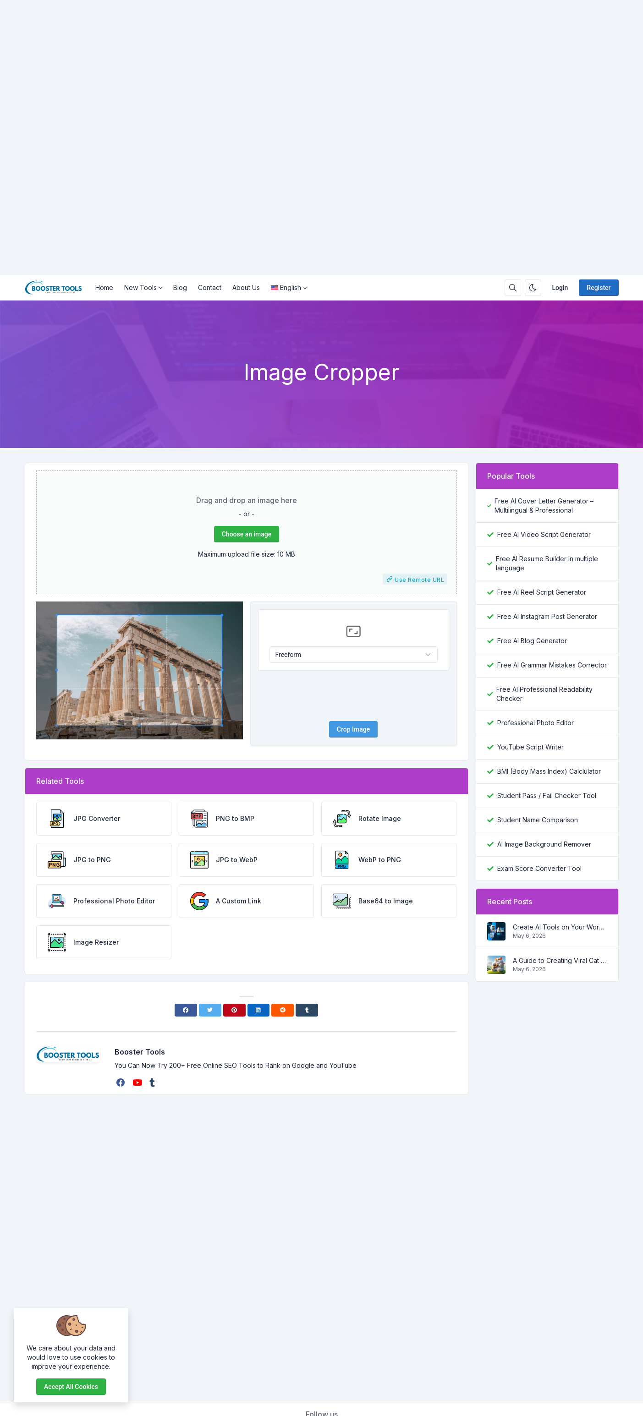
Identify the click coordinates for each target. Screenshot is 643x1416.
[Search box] (513, 287)
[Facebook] (186, 1010)
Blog (180, 287)
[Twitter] (210, 1010)
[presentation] (353, 696)
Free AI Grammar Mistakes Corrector (552, 665)
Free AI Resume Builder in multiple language (547, 563)
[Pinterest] (234, 1010)
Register (598, 287)
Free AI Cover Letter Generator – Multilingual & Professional (544, 505)
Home (104, 287)
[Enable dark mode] (533, 287)
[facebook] (122, 1082)
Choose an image (246, 534)
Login (560, 287)
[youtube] (138, 1082)
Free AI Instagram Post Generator (547, 616)
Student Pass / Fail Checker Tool (546, 795)
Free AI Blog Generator (532, 641)
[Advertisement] (275, 137)
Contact (209, 287)
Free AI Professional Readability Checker (544, 693)
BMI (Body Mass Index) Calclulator (549, 771)
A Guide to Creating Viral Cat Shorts (560, 960)
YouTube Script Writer (530, 747)
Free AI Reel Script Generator (541, 592)
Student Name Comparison (537, 820)
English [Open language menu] (286, 287)
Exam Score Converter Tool (539, 868)
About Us (246, 287)
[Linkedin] (258, 1010)
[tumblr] (153, 1082)
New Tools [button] (140, 287)
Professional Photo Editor (535, 723)
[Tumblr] (307, 1010)
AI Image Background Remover (544, 844)
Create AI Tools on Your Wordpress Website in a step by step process (560, 927)
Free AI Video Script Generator (544, 534)
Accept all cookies (71, 1386)
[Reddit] (282, 1010)
